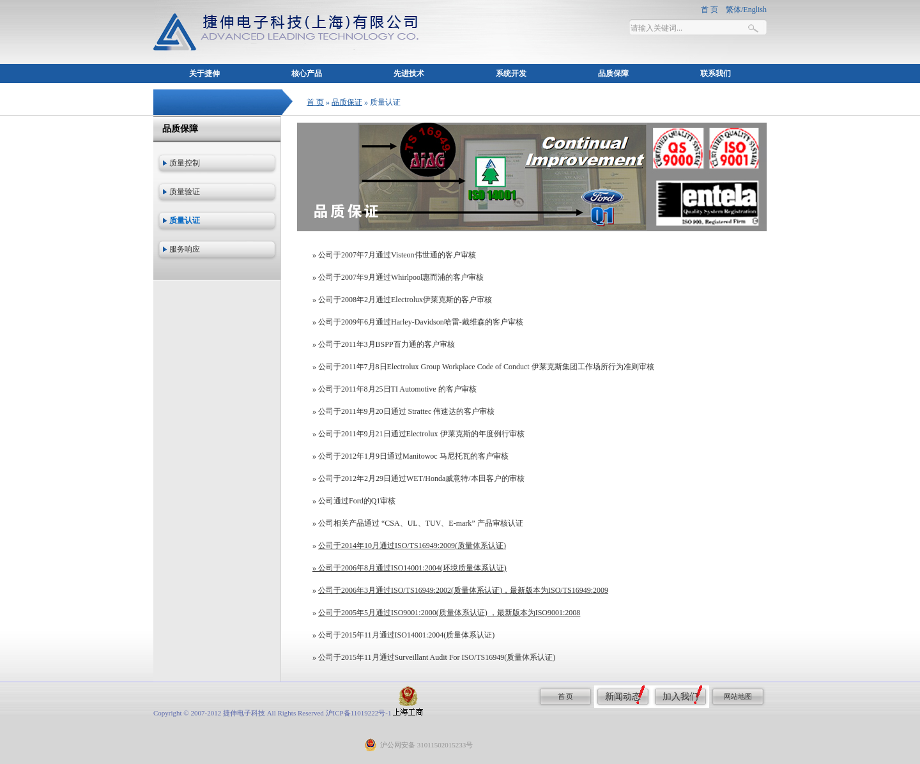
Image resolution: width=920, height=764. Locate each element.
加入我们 (680, 696)
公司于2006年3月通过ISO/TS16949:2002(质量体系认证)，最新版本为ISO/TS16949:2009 (463, 590)
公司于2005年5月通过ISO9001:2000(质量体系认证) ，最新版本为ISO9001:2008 (449, 612)
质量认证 (184, 220)
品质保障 (613, 73)
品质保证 (347, 102)
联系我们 (715, 73)
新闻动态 (623, 696)
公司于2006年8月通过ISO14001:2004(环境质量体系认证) (412, 567)
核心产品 (306, 73)
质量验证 (184, 191)
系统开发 (511, 73)
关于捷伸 (204, 73)
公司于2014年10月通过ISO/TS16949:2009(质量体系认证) (412, 545)
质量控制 (184, 162)
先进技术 (409, 73)
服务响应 (184, 249)
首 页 (315, 102)
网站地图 (738, 696)
